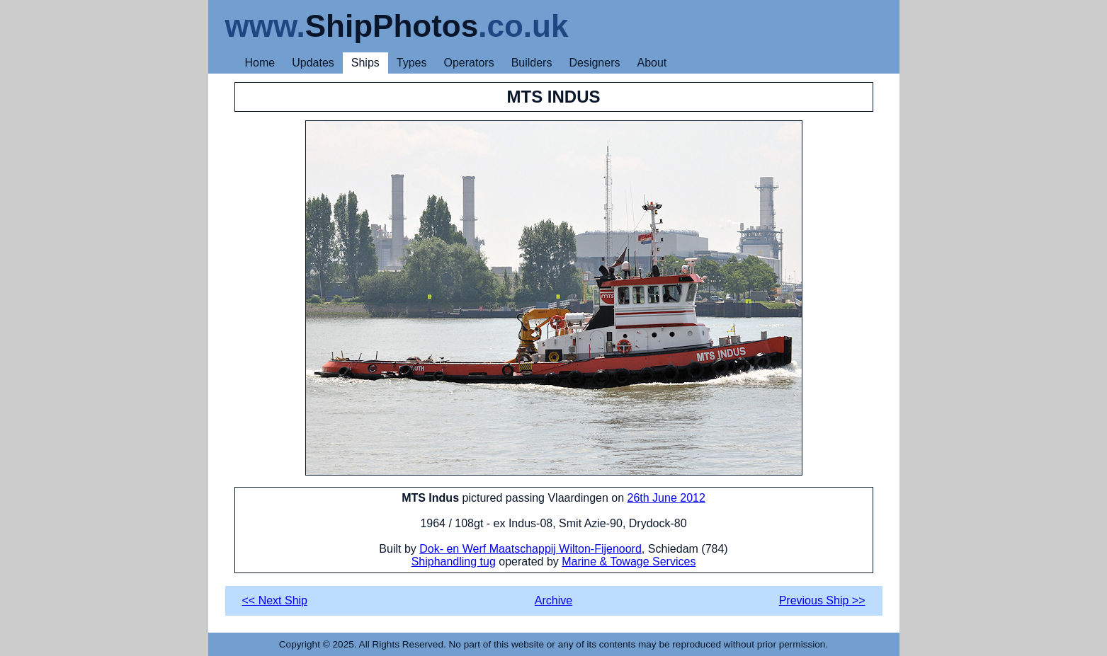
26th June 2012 (666, 498)
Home (260, 63)
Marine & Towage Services (629, 562)
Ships (365, 63)
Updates (313, 63)
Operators (469, 63)
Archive (553, 600)
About (651, 63)
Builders (531, 63)
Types (412, 63)
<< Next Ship (275, 600)
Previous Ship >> (822, 600)
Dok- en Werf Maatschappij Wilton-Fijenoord (530, 549)
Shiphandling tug (453, 562)
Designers (594, 63)
